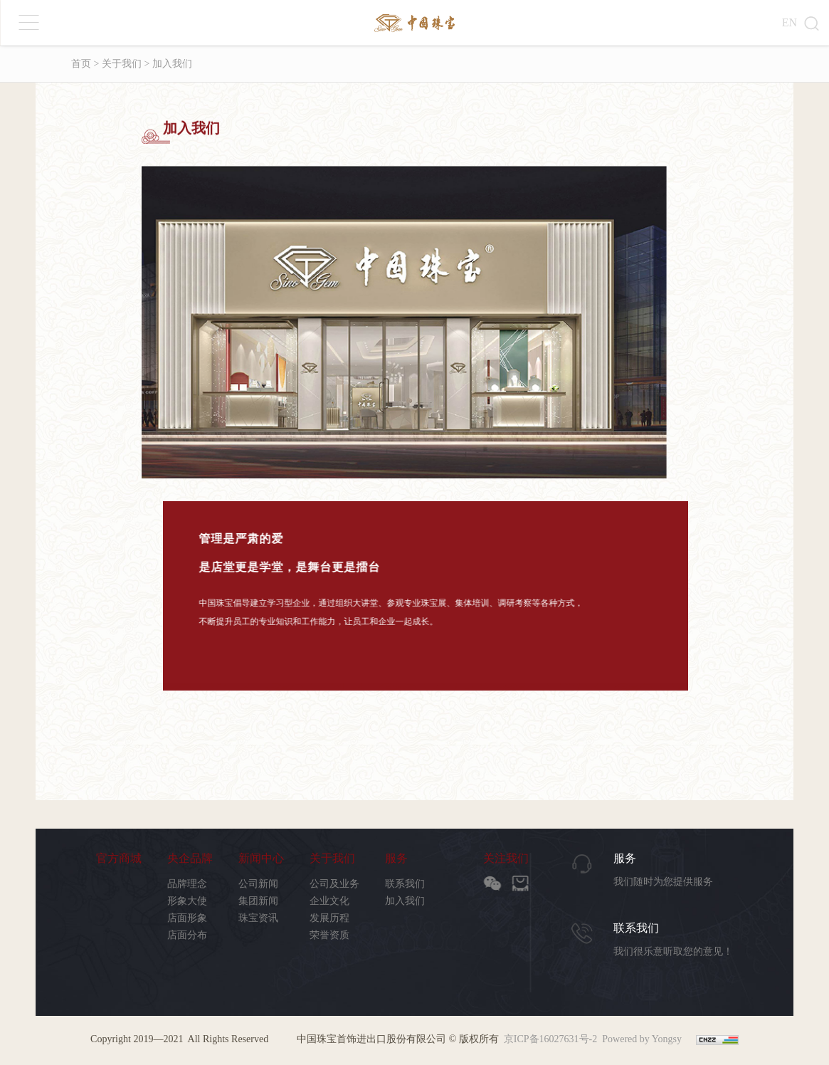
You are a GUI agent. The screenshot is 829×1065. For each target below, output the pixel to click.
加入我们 (405, 901)
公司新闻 (258, 883)
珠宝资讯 (258, 918)
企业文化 (329, 901)
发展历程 (329, 918)
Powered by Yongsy (642, 1039)
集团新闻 (258, 901)
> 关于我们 (116, 63)
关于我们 (332, 858)
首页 (81, 63)
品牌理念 (187, 883)
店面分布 (187, 935)
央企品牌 (190, 858)
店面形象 (187, 918)
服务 (396, 858)
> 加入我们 (167, 63)
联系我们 (405, 883)
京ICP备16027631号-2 (550, 1039)
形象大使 (187, 901)
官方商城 (119, 858)
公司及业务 (334, 883)
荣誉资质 (329, 935)
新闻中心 (261, 858)
